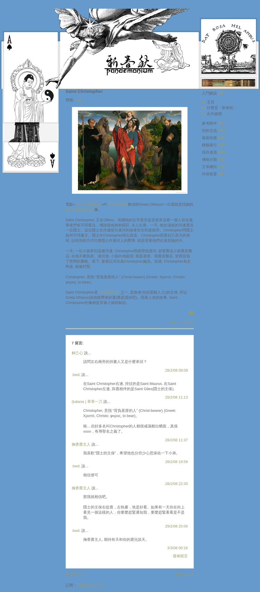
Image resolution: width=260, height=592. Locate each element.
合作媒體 (214, 114)
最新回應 (214, 138)
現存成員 (214, 152)
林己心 (77, 353)
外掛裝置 (214, 174)
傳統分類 (214, 159)
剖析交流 (214, 130)
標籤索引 (214, 145)
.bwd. (79, 100)
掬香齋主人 (81, 444)
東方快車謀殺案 (88, 204)
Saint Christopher (84, 91)
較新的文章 (75, 574)
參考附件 (214, 123)
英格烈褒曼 (118, 204)
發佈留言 (180, 556)
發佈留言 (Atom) (91, 585)
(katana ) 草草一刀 (87, 401)
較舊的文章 (184, 574)
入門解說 (214, 93)
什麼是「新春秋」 (222, 108)
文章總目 (214, 167)
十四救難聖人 (109, 292)
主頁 (210, 102)
